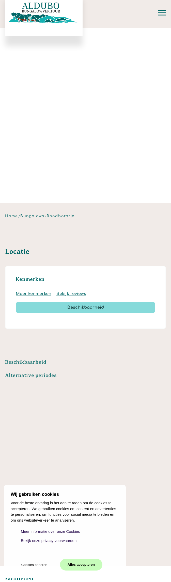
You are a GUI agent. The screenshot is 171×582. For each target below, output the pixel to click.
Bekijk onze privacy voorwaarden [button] (48, 540)
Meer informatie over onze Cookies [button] (50, 531)
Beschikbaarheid (85, 307)
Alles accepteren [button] (81, 564)
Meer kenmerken (33, 293)
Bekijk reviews (71, 293)
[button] (162, 13)
